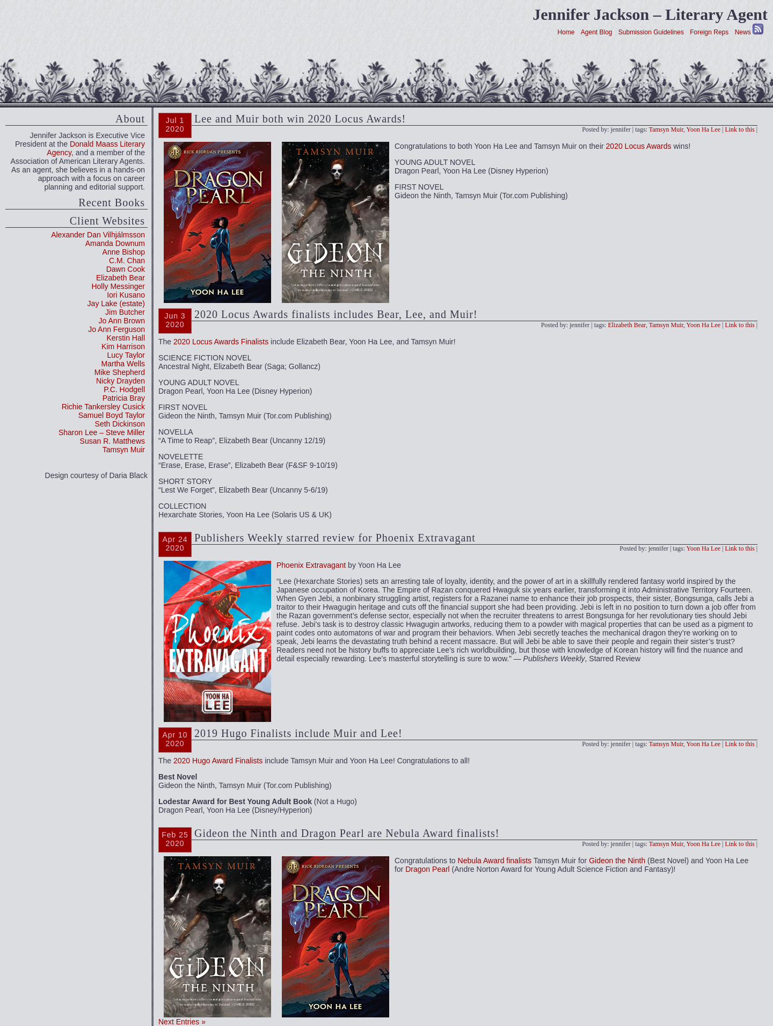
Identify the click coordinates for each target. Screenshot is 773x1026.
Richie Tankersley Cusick (103, 406)
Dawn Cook (125, 269)
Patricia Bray (124, 398)
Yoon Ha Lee (703, 129)
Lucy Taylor (126, 355)
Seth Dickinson (120, 424)
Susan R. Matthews (112, 441)
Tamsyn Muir (124, 449)
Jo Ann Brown (122, 320)
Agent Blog (596, 32)
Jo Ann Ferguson (116, 329)
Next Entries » (182, 1021)
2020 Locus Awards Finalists (220, 341)
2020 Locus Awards (639, 146)
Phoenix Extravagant (311, 565)
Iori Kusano (126, 295)
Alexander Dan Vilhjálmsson (98, 234)
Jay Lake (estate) (116, 303)
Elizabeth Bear (120, 277)
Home (565, 32)
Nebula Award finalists (494, 860)
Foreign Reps (709, 32)
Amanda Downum (115, 243)
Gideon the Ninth (617, 860)
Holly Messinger (118, 286)
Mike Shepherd (119, 372)
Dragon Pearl (427, 869)
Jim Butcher (125, 312)
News (743, 32)
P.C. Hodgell (124, 389)
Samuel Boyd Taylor (111, 415)
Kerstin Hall (125, 338)
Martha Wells (123, 363)
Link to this (739, 129)
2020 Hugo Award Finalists (217, 760)
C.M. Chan (127, 260)
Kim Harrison (123, 346)
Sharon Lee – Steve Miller (102, 432)
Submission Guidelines (651, 32)
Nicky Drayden (120, 381)
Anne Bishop (124, 252)
